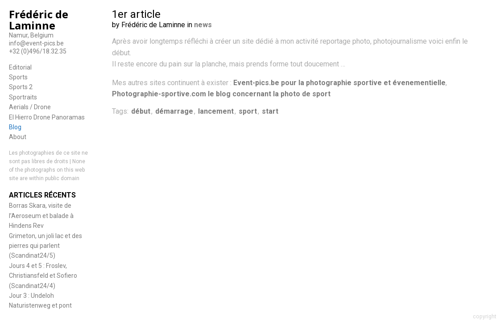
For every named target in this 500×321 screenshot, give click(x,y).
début (140, 111)
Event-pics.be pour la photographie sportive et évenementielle (339, 82)
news (203, 25)
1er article (136, 14)
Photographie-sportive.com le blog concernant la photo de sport (221, 94)
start (270, 111)
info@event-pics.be (36, 43)
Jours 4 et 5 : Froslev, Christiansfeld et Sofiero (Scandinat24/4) (43, 275)
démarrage (174, 111)
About (17, 136)
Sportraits (23, 97)
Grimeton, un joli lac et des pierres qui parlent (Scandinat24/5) (45, 245)
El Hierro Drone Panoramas (47, 117)
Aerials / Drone (30, 107)
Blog (15, 127)
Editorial (20, 67)
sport (248, 111)
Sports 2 (21, 87)
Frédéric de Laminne (38, 20)
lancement (216, 111)
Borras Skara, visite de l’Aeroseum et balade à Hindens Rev (41, 215)
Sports (18, 77)
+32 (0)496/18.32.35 (37, 51)
